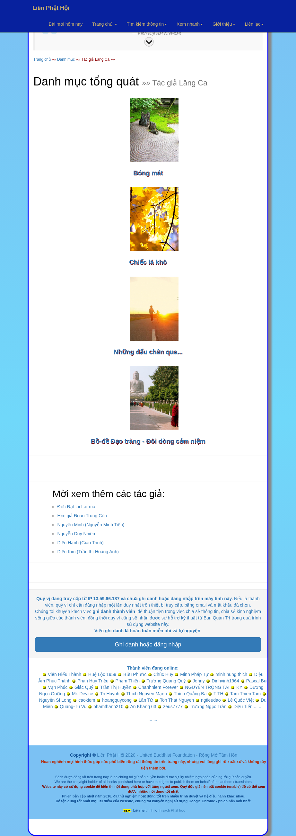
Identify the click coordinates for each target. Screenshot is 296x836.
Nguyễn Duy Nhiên (76, 533)
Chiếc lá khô (148, 262)
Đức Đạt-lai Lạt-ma (76, 506)
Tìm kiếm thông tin (147, 24)
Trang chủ (104, 24)
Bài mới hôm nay (66, 24)
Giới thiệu (224, 24)
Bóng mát (148, 172)
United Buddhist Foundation (167, 755)
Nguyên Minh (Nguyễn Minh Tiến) (90, 524)
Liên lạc (254, 24)
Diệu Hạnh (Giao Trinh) (80, 542)
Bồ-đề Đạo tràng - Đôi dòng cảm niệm (148, 441)
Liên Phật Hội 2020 (116, 755)
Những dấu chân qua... (147, 351)
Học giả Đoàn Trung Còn (82, 515)
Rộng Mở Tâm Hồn (218, 755)
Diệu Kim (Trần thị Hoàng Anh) (87, 551)
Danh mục (66, 59)
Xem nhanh (190, 24)
